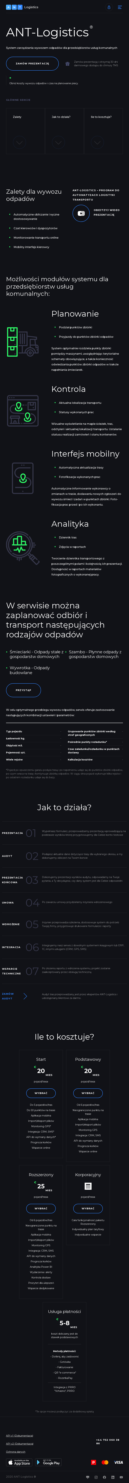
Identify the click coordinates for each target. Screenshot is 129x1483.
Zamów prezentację (32, 63)
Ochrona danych (15, 1451)
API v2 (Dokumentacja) (19, 1443)
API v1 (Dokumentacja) (19, 1435)
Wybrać (41, 1093)
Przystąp (23, 690)
